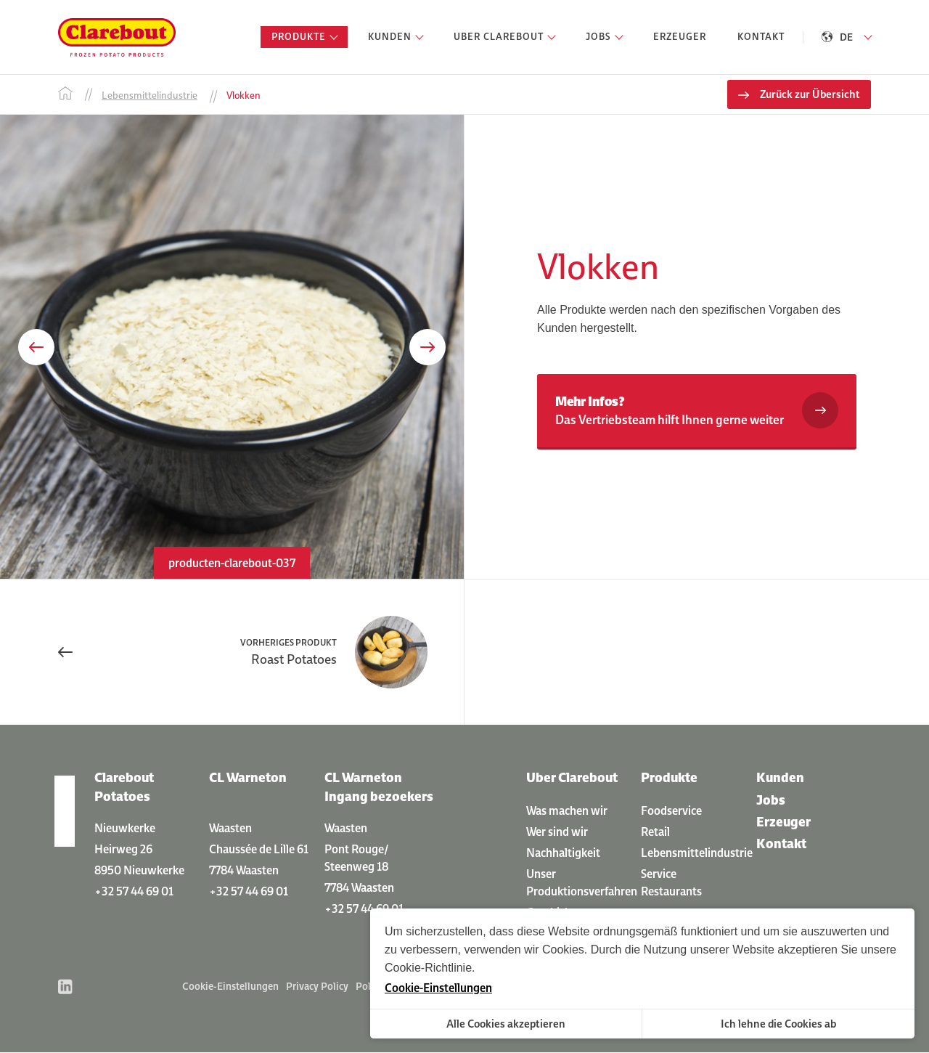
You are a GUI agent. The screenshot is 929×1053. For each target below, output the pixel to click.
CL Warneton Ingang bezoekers (378, 787)
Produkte (669, 778)
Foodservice (671, 810)
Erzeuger (783, 822)
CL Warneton (248, 778)
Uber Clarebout (572, 778)
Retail (655, 831)
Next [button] (427, 348)
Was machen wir (566, 810)
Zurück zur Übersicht (810, 94)
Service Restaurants (671, 882)
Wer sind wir (557, 831)
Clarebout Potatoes (124, 787)
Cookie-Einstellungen (230, 987)
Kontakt (781, 844)
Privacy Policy (317, 987)
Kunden (780, 778)
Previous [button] (36, 348)
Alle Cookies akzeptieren (505, 1023)
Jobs (770, 800)
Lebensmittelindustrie (697, 853)
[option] (232, 347)
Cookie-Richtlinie (428, 967)
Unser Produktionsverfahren (581, 882)
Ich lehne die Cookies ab (778, 1023)
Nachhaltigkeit (563, 853)
